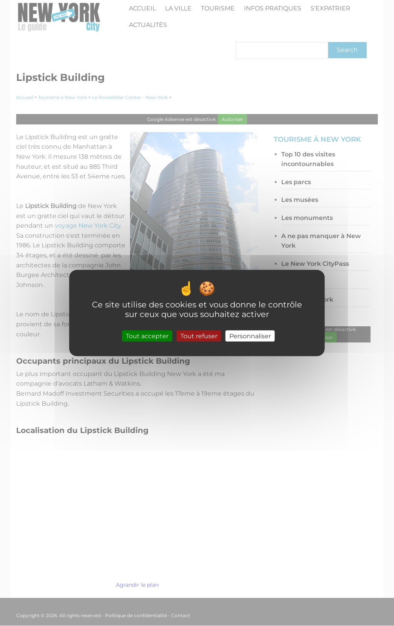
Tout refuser (198, 336)
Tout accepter (147, 336)
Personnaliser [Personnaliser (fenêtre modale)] (250, 336)
